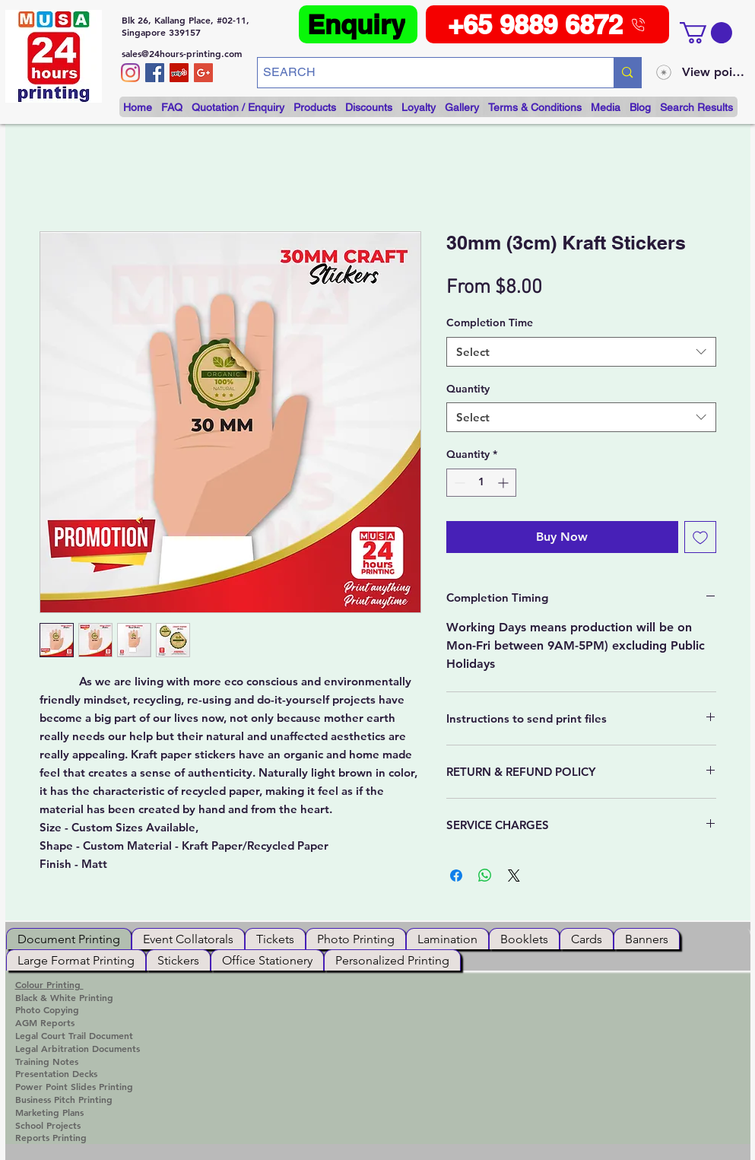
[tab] (69, 938)
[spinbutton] (481, 482)
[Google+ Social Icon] (203, 72)
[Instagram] (130, 72)
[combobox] (581, 352)
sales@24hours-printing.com (182, 53)
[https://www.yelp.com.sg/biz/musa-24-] (179, 72)
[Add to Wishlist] (700, 537)
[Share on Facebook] (456, 875)
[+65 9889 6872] (547, 24)
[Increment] (504, 482)
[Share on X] (514, 875)
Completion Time (489, 322)
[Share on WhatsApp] (485, 875)
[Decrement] (458, 482)
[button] (706, 32)
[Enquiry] (358, 24)
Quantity (468, 389)
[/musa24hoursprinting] (154, 72)
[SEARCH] (422, 72)
